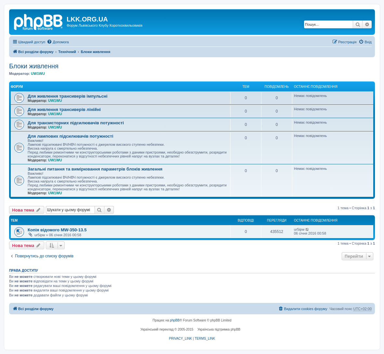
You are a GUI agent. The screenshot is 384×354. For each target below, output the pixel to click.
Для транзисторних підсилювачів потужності (76, 122)
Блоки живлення (34, 66)
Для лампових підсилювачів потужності (70, 136)
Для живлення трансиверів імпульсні (67, 96)
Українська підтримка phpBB (218, 329)
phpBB (175, 320)
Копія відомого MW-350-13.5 (57, 229)
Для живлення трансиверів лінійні (64, 109)
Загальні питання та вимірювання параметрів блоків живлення (95, 169)
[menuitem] (58, 42)
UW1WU (38, 73)
